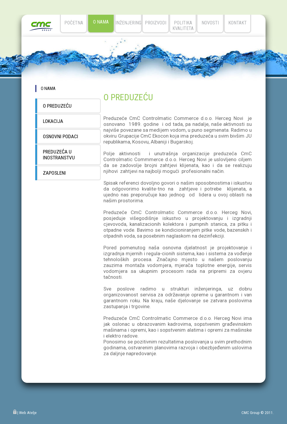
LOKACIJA (53, 121)
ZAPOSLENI (54, 173)
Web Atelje (28, 412)
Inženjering (128, 23)
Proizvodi (155, 23)
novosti (210, 23)
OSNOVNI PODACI (60, 136)
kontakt (237, 23)
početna (73, 23)
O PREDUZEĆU (57, 106)
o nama (101, 22)
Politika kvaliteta (183, 25)
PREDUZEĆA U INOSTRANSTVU (59, 155)
